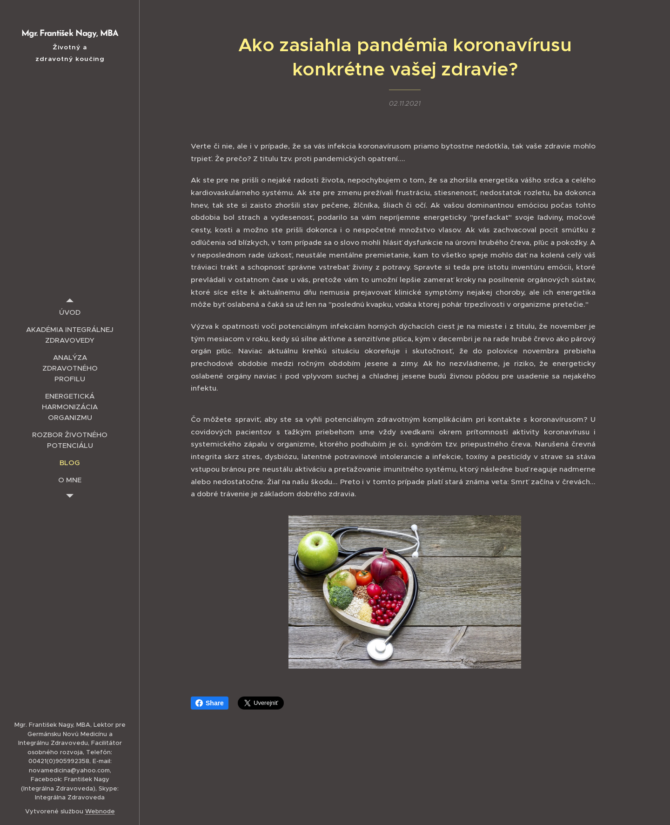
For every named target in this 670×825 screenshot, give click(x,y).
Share (209, 703)
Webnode (100, 811)
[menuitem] (70, 312)
